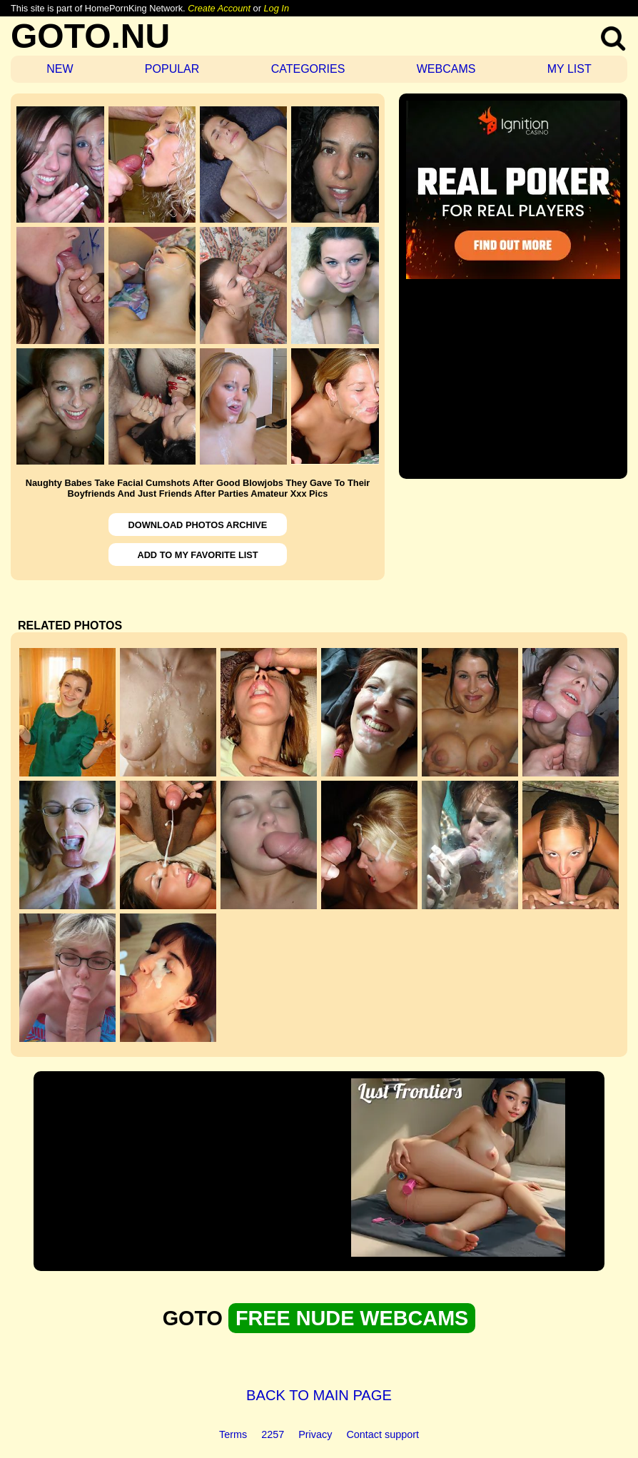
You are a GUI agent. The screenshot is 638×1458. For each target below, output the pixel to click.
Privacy (315, 1434)
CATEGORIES (308, 69)
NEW (59, 69)
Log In (276, 8)
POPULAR (172, 69)
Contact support (382, 1434)
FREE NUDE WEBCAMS (352, 1318)
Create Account (219, 8)
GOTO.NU (90, 36)
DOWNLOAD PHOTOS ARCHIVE (198, 525)
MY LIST (569, 69)
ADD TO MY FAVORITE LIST (197, 555)
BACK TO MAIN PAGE (319, 1395)
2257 (272, 1434)
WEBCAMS (446, 69)
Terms (233, 1434)
